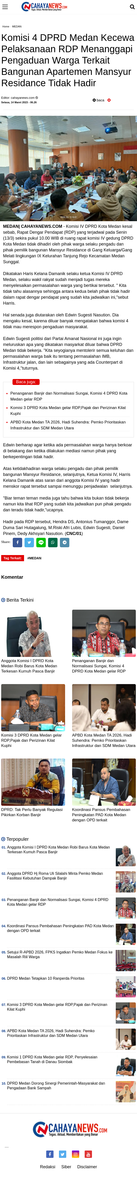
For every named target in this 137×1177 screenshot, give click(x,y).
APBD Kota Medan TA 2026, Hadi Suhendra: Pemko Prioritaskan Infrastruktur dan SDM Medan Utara (104, 740)
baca (98, 100)
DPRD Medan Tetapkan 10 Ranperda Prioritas (45, 978)
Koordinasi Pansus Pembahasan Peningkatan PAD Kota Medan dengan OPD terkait (101, 814)
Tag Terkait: (13, 558)
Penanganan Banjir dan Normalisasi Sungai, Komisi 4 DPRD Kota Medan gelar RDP (99, 666)
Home (5, 26)
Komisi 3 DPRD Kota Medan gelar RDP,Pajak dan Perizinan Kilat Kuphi (31, 740)
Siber (66, 1166)
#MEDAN (34, 558)
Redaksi (47, 1166)
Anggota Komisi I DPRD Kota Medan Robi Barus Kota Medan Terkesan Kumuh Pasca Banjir (29, 666)
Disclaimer (87, 1166)
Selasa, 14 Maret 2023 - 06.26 (19, 102)
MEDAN (17, 26)
